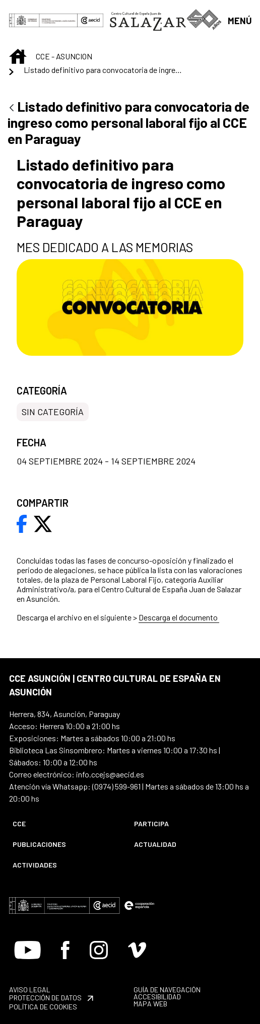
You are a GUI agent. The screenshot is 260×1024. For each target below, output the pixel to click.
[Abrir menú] (239, 20)
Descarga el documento (179, 617)
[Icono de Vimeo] (137, 950)
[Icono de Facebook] (65, 950)
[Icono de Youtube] (27, 950)
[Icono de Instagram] (99, 950)
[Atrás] (12, 108)
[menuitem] (64, 823)
